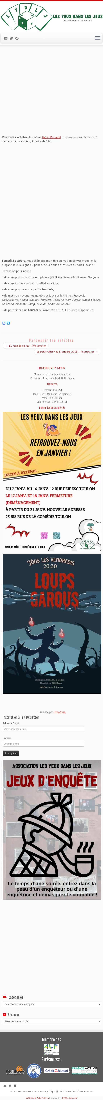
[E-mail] (7, 38)
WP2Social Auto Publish (37, 1098)
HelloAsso (59, 712)
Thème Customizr (83, 1091)
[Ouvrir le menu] (97, 38)
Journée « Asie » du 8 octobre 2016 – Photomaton (67, 352)
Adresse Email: (11, 723)
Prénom (7, 738)
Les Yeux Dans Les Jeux (30, 1091)
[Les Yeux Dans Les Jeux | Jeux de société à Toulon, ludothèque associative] (51, 17)
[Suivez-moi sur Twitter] (12, 38)
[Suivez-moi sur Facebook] (18, 38)
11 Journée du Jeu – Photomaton (25, 345)
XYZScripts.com (69, 1098)
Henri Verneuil (51, 137)
